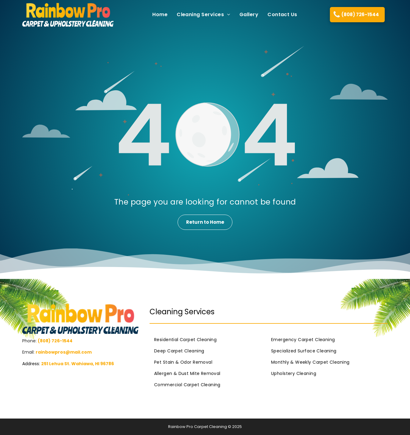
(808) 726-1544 (55, 341)
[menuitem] (155, 14)
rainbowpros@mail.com (64, 352)
